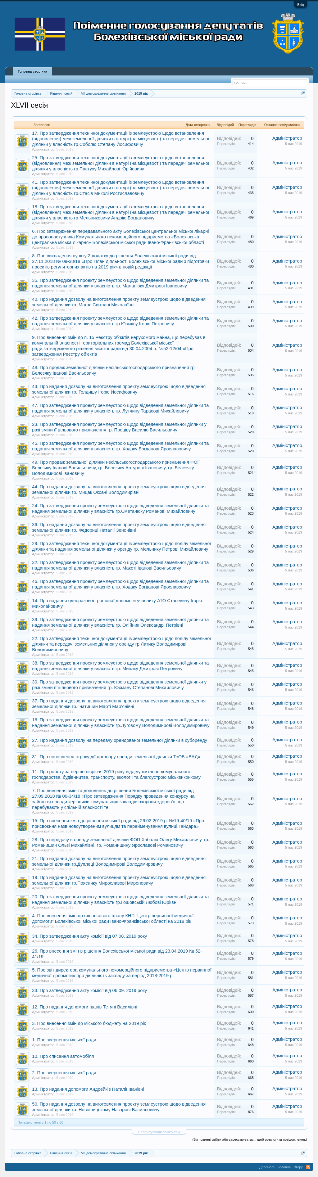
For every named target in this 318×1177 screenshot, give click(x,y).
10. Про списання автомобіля (63, 1056)
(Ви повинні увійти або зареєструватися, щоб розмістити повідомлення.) (249, 1139)
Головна (284, 1167)
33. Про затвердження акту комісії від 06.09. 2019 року (89, 990)
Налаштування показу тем (159, 1132)
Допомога (267, 1167)
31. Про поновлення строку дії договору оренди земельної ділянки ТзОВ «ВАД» (116, 756)
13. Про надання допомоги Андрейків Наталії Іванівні (88, 1089)
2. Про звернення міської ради (64, 1072)
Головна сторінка (32, 71)
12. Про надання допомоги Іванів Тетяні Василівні (84, 1006)
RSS (308, 1167)
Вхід (300, 5)
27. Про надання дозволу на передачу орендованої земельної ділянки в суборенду (119, 740)
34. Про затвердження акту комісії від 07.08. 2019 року (89, 936)
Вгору (298, 1167)
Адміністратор (43, 149)
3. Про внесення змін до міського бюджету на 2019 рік (89, 1023)
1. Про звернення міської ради (64, 1039)
